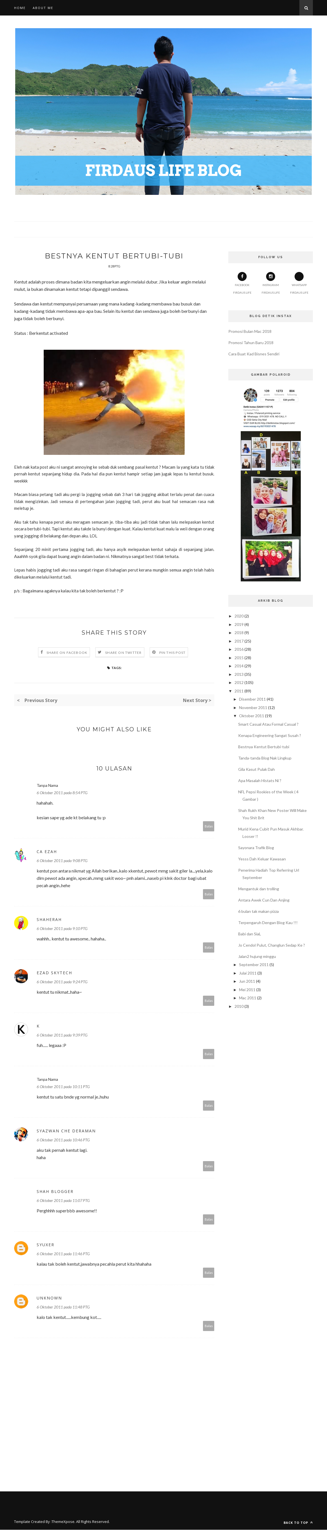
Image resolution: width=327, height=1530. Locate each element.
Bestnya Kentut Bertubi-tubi (263, 746)
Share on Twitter (123, 653)
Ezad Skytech (54, 973)
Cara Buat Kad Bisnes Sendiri (253, 353)
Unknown (49, 1298)
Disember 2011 (252, 699)
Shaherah (49, 919)
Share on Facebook (67, 653)
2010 (239, 1006)
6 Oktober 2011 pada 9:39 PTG (62, 1035)
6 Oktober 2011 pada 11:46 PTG (63, 1254)
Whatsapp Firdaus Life (299, 283)
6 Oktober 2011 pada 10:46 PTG (63, 1140)
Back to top (298, 1523)
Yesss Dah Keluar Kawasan (262, 858)
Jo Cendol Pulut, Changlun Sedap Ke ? (271, 945)
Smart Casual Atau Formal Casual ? (268, 724)
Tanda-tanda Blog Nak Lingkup (264, 758)
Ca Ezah (47, 851)
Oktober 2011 (251, 715)
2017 (239, 641)
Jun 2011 (247, 981)
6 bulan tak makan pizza (258, 911)
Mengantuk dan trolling (258, 888)
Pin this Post (172, 653)
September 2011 (254, 964)
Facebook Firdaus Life (242, 283)
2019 (239, 624)
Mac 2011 (247, 997)
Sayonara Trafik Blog (256, 847)
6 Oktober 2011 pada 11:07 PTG (63, 1200)
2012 (239, 682)
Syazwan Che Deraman (66, 1131)
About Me (43, 8)
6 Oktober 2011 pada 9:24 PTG (62, 982)
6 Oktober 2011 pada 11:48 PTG (63, 1307)
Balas (209, 826)
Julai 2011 (248, 973)
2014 (239, 665)
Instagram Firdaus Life (271, 283)
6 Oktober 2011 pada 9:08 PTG (62, 860)
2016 (239, 649)
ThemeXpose (63, 1521)
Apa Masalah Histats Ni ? (259, 780)
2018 (239, 632)
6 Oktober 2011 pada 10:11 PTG (63, 1086)
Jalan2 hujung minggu (257, 956)
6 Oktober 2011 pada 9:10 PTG (62, 928)
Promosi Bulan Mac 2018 (249, 331)
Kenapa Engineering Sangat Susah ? (269, 735)
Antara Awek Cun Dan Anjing (264, 900)
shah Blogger (55, 1191)
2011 (239, 690)
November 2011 (253, 707)
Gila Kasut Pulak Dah (256, 769)
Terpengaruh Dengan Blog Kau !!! (268, 922)
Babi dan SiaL (249, 933)
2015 (239, 657)
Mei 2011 (247, 989)
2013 (239, 674)
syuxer (45, 1245)
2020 (239, 616)
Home (20, 8)
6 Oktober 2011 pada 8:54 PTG (62, 793)
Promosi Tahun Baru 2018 (250, 342)
